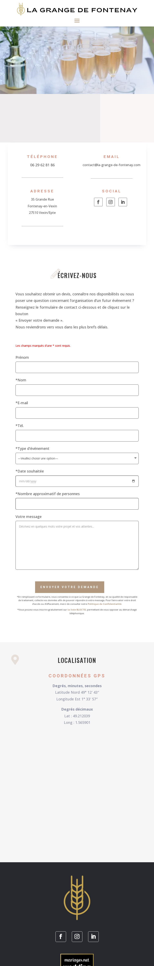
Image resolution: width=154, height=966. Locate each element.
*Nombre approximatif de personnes (48, 493)
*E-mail (22, 402)
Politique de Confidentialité (104, 603)
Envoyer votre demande (69, 587)
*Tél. (20, 425)
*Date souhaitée (30, 471)
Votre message (29, 516)
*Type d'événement (32, 448)
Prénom (22, 357)
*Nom (21, 380)
